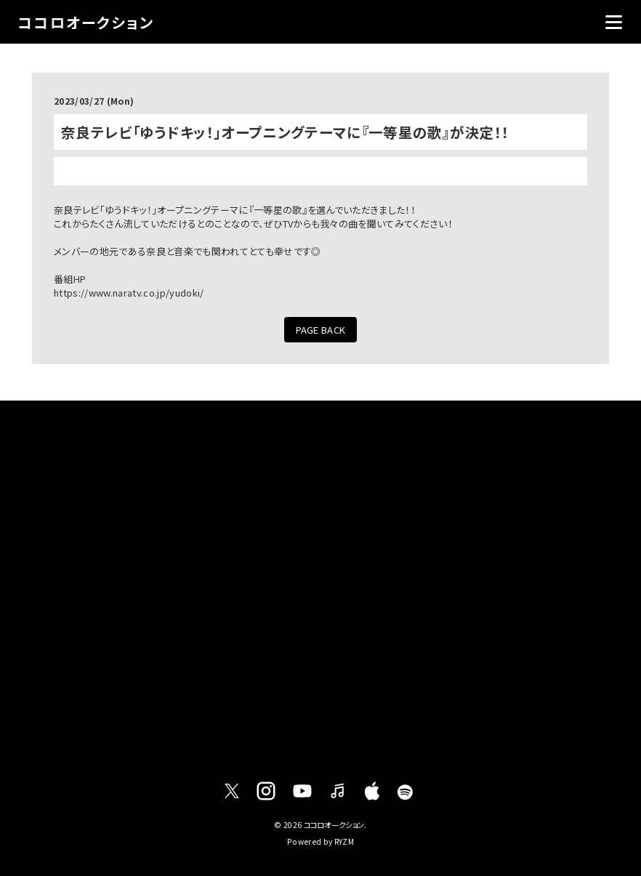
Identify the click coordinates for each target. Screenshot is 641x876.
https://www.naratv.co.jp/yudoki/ (128, 293)
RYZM (344, 841)
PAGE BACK (321, 330)
